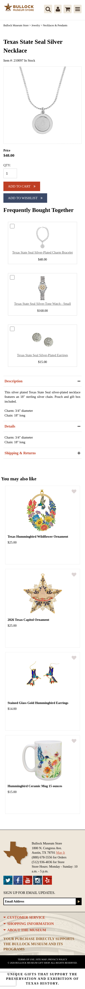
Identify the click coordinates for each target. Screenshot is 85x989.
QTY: (7, 165)
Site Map (41, 959)
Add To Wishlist (25, 198)
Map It (60, 852)
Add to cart (22, 186)
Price (6, 150)
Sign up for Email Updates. (29, 893)
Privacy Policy (57, 959)
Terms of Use (26, 959)
